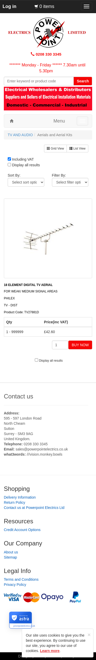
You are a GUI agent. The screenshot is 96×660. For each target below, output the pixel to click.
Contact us (18, 396)
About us (11, 552)
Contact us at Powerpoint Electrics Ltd (34, 508)
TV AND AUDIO (20, 135)
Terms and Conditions (21, 579)
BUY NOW (80, 345)
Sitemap (10, 557)
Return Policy (14, 502)
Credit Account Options (22, 530)
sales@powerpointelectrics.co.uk (42, 449)
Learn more (49, 651)
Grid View (55, 148)
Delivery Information (20, 497)
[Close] (89, 634)
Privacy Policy (15, 585)
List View (77, 148)
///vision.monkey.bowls (44, 454)
